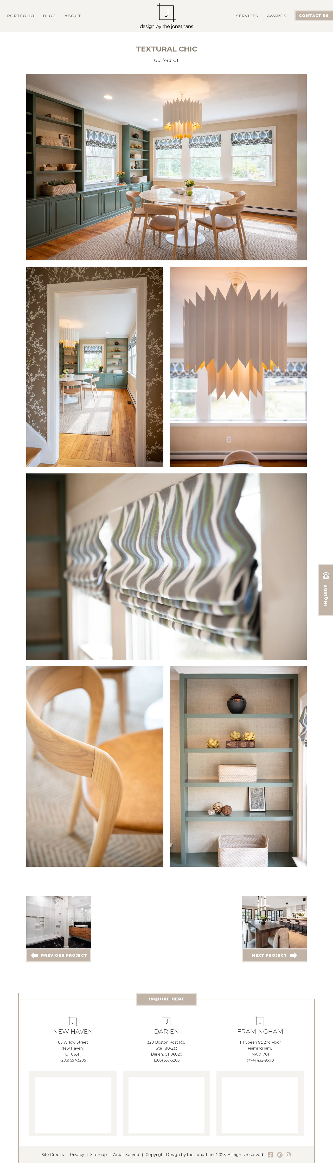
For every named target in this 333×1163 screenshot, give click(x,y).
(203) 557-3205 (73, 1060)
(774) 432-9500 (260, 1060)
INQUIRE (326, 588)
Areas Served (126, 1154)
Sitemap (98, 1154)
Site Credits (53, 1154)
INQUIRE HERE (167, 999)
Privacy (77, 1154)
